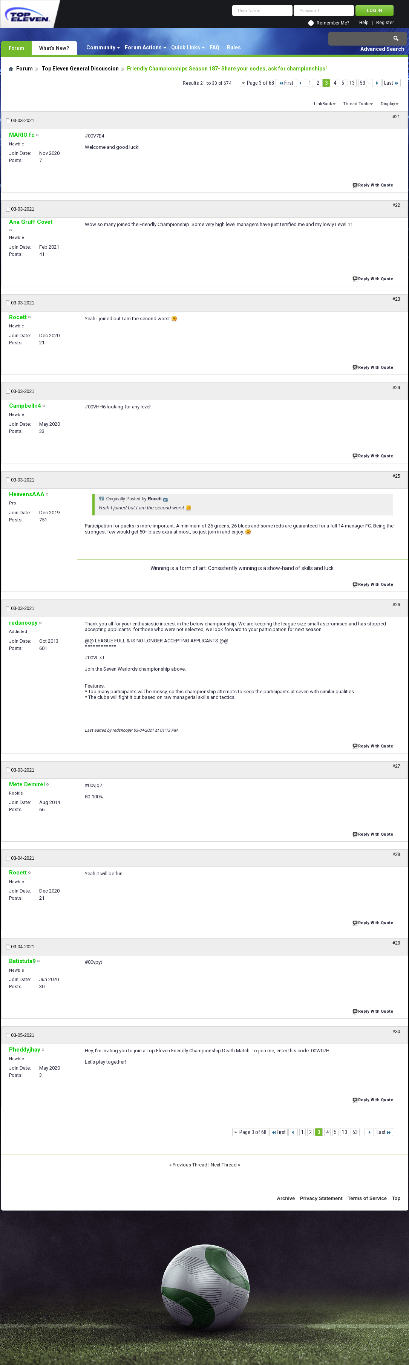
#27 (396, 766)
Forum (16, 48)
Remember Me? (333, 23)
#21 (396, 116)
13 (352, 83)
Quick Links (185, 47)
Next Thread (224, 1165)
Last (391, 83)
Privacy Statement (321, 1198)
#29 (396, 943)
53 (362, 83)
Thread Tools (356, 103)
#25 (396, 476)
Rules (234, 47)
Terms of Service (367, 1198)
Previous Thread (190, 1165)
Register (385, 23)
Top (396, 1198)
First (286, 83)
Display (388, 103)
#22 (396, 205)
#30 (396, 1031)
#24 (396, 387)
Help (363, 23)
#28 (396, 854)
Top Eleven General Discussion (80, 69)
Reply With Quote (373, 184)
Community (100, 47)
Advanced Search (382, 49)
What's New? (54, 48)
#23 (396, 299)
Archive (286, 1198)
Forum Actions (143, 47)
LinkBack (323, 103)
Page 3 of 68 (260, 83)
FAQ (214, 47)
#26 (396, 604)
